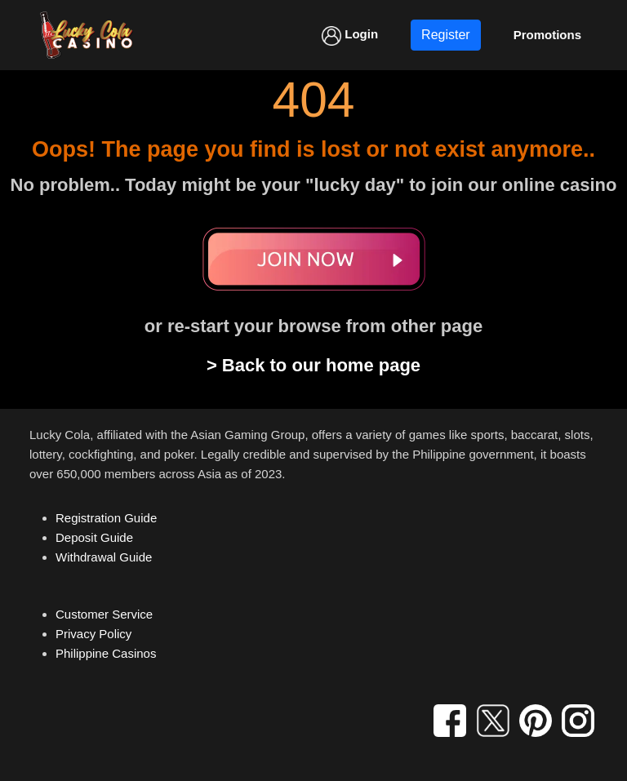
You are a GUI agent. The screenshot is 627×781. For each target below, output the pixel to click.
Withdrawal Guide (104, 557)
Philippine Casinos (106, 653)
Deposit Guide (94, 537)
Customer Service (104, 614)
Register (445, 35)
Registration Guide (106, 518)
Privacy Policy (93, 634)
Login (350, 36)
